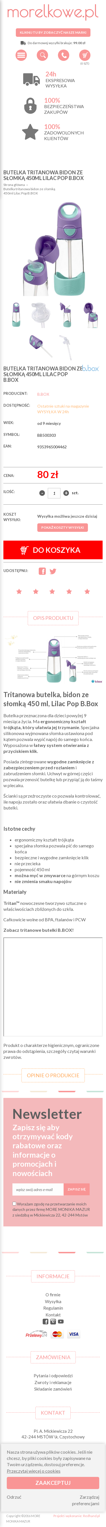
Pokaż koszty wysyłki (62, 527)
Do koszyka (50, 550)
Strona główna (14, 185)
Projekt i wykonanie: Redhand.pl (76, 1516)
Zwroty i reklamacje (53, 1382)
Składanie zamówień (53, 1388)
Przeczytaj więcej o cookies (33, 1471)
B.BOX (43, 394)
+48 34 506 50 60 (63, 55)
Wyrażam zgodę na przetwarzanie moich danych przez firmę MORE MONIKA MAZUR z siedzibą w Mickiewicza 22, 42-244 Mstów (51, 1209)
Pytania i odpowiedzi (53, 1375)
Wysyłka (53, 1301)
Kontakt (53, 1314)
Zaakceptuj (53, 1482)
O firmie (53, 1294)
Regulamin (53, 1307)
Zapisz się (77, 1189)
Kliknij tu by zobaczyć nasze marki (53, 32)
